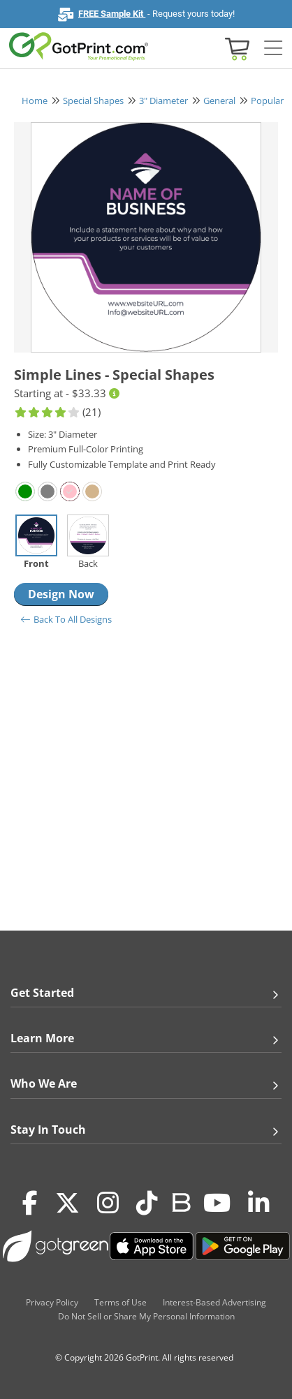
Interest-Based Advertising (214, 1302)
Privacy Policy (52, 1302)
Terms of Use (120, 1302)
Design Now (61, 594)
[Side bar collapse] (273, 48)
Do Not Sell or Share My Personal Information (146, 1316)
